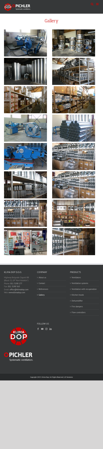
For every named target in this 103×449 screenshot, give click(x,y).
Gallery (42, 295)
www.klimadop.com (17, 292)
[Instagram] (46, 329)
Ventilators (76, 277)
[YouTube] (42, 329)
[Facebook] (38, 329)
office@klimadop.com (19, 289)
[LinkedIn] (50, 329)
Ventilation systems (80, 283)
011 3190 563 (14, 286)
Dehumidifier (77, 300)
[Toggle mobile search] (92, 4)
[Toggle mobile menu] (97, 4)
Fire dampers (77, 306)
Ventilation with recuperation (84, 289)
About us (42, 277)
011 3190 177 (16, 283)
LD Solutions (68, 377)
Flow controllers (78, 312)
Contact (42, 283)
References (43, 289)
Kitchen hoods (78, 295)
